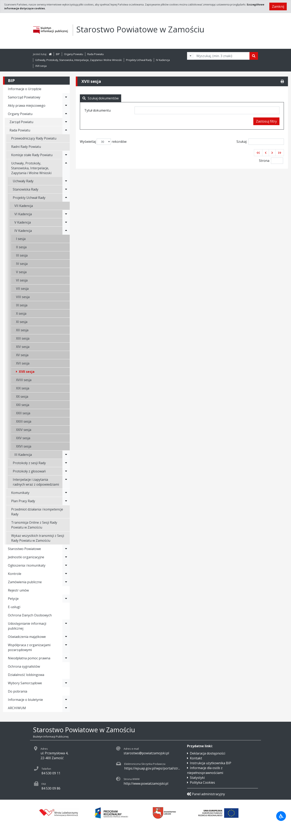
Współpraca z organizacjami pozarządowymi (29, 647)
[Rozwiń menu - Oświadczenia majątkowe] (66, 637)
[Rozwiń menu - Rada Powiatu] (66, 130)
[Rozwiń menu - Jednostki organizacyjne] (66, 557)
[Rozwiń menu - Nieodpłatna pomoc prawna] (66, 658)
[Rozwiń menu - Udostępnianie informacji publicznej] (66, 625)
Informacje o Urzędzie (24, 89)
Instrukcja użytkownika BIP (210, 763)
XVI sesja (22, 363)
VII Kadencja (23, 206)
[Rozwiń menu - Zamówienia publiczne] (66, 582)
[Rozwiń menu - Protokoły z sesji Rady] (66, 463)
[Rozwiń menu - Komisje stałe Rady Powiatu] (66, 155)
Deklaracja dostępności (207, 753)
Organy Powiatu (73, 54)
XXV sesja (23, 438)
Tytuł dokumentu (97, 110)
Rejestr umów (18, 590)
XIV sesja (22, 346)
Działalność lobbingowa (26, 675)
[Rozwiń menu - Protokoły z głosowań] (66, 471)
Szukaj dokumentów (100, 98)
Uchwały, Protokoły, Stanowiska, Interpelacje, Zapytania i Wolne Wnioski (78, 60)
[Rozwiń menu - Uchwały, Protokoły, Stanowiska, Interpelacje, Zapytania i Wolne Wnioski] (66, 168)
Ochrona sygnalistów (24, 666)
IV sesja (22, 263)
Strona (264, 160)
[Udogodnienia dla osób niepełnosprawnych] (281, 816)
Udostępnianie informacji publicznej (27, 626)
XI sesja (21, 322)
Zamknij (278, 6)
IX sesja (21, 305)
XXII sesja (23, 413)
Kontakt (196, 758)
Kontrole (14, 573)
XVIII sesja (23, 380)
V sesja (21, 272)
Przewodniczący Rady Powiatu (33, 138)
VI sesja (22, 280)
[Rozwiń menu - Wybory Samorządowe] (66, 683)
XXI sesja (22, 405)
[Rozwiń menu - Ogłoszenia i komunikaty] (66, 565)
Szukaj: (260, 142)
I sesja (21, 239)
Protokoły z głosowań (29, 471)
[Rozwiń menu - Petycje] (66, 599)
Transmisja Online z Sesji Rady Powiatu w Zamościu (34, 525)
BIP (58, 54)
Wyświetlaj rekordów (103, 142)
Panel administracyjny (206, 794)
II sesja (21, 247)
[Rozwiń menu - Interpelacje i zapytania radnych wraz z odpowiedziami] (66, 481)
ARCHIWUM (17, 708)
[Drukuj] (282, 81)
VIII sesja (23, 297)
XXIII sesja (23, 421)
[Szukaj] (253, 56)
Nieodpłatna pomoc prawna (29, 658)
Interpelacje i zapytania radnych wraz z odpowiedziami (36, 482)
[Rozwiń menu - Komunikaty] (66, 493)
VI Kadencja (23, 214)
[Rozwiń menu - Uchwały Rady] (66, 181)
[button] (258, 152)
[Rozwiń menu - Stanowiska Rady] (66, 189)
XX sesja (22, 396)
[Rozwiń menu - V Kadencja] (66, 222)
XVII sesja (41, 66)
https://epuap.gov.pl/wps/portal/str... (152, 768)
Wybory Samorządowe (25, 683)
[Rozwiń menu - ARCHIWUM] (66, 708)
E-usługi (14, 607)
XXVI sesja (23, 446)
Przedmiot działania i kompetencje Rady (37, 511)
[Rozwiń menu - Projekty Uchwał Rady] (66, 198)
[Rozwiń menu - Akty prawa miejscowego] (66, 105)
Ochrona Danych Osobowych (30, 615)
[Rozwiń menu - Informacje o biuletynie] (66, 700)
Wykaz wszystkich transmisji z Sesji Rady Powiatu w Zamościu (37, 538)
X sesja (21, 313)
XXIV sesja (23, 429)
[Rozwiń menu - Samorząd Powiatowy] (66, 97)
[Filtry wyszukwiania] (190, 56)
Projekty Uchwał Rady (139, 60)
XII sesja (22, 330)
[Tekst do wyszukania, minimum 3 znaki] (222, 56)
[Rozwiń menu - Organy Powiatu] (66, 114)
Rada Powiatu (95, 54)
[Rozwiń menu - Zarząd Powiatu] (66, 122)
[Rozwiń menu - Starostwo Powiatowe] (66, 549)
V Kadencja (22, 222)
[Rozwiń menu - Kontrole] (66, 574)
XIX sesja (22, 388)
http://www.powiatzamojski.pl (146, 783)
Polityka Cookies (202, 782)
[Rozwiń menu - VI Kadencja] (66, 214)
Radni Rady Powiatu (26, 146)
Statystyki (197, 777)
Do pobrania (17, 691)
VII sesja (22, 288)
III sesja (22, 255)
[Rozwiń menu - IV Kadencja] (66, 231)
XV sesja (22, 355)
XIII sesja (22, 338)
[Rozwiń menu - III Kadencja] (66, 455)
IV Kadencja (163, 60)
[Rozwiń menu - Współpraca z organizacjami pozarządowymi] (66, 647)
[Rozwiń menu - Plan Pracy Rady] (66, 501)
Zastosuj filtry (266, 121)
